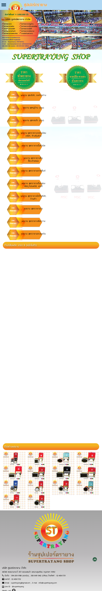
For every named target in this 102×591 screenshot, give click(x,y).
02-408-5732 (16, 579)
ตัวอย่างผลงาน (11, 446)
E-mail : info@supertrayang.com (44, 582)
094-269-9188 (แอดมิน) (20, 575)
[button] (7, 30)
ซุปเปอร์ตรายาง (28, 4)
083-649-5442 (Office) (39, 575)
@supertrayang (18, 586)
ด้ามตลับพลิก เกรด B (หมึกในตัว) (20, 245)
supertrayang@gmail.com (21, 582)
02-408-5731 (60, 575)
